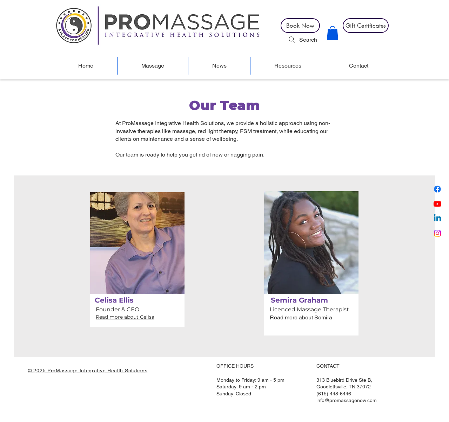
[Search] (302, 39)
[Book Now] (300, 25)
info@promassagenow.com (346, 400)
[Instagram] (437, 233)
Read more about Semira (301, 317)
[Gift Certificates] (366, 25)
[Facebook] (437, 189)
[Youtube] (437, 203)
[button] (333, 33)
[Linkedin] (437, 218)
